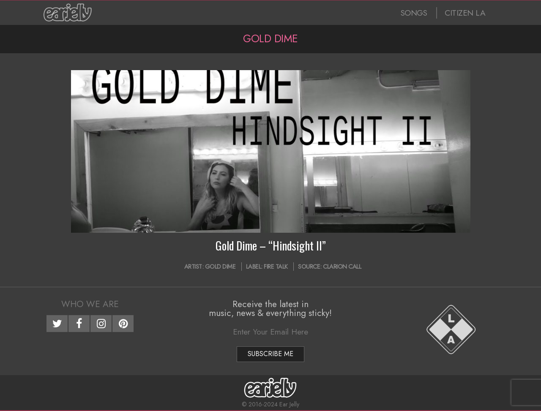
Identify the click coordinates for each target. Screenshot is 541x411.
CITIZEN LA (465, 13)
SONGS (414, 13)
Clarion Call (342, 266)
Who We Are (90, 304)
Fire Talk (276, 266)
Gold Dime (220, 266)
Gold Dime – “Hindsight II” (271, 245)
